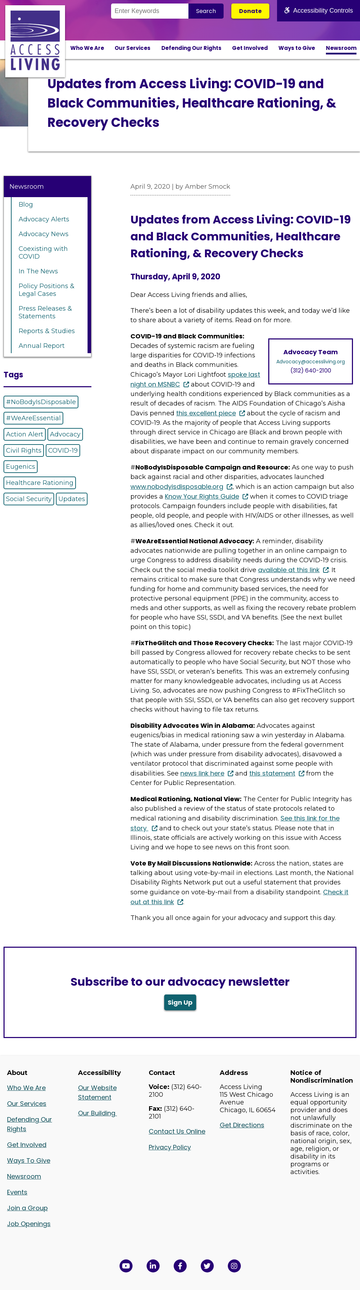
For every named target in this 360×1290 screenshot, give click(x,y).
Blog (26, 204)
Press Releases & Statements (45, 312)
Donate (250, 11)
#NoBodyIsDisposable (41, 402)
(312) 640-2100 (310, 371)
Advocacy (65, 434)
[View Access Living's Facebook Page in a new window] (180, 1265)
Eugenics (20, 467)
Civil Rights (23, 450)
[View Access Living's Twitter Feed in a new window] (207, 1265)
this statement (272, 773)
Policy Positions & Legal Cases (47, 290)
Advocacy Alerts (44, 219)
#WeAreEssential (33, 418)
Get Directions (242, 1125)
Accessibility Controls (318, 10)
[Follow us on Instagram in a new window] (234, 1265)
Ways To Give (28, 1160)
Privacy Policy (170, 1147)
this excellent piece (206, 413)
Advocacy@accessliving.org (310, 361)
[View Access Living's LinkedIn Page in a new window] (153, 1265)
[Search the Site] (149, 11)
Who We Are (87, 48)
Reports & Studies (47, 331)
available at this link (289, 569)
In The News (38, 271)
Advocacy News (44, 234)
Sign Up (180, 1002)
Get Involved (250, 48)
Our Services (132, 48)
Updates (71, 499)
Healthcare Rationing (39, 483)
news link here (202, 773)
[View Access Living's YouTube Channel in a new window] (126, 1265)
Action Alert (24, 434)
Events (17, 1192)
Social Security (29, 499)
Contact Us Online (177, 1131)
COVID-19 (63, 450)
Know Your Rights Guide (202, 496)
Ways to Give (296, 48)
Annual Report (42, 346)
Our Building (97, 1113)
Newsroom (341, 48)
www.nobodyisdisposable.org (176, 486)
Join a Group (27, 1208)
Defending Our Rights (191, 48)
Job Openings (29, 1223)
